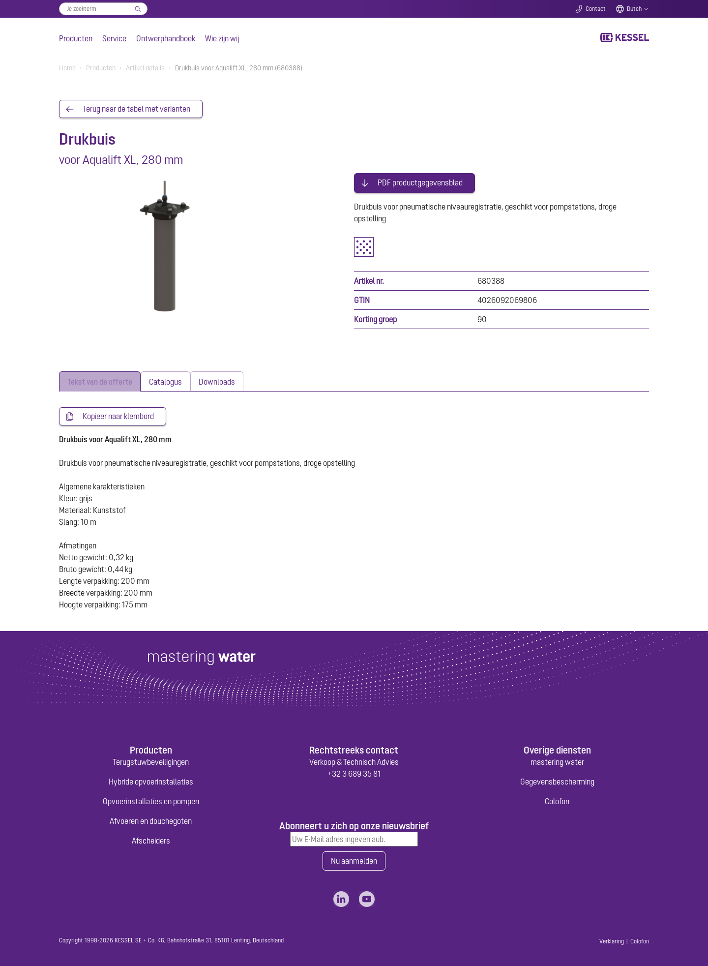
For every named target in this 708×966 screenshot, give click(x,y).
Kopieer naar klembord (118, 414)
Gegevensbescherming (557, 780)
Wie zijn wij (222, 38)
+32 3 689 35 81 (354, 772)
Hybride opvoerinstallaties (151, 780)
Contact (596, 8)
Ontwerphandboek (165, 38)
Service (114, 38)
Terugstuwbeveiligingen (151, 760)
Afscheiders (151, 839)
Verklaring (611, 940)
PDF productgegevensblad (420, 181)
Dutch (634, 8)
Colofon (557, 799)
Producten (75, 38)
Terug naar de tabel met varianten (136, 109)
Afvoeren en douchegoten (151, 819)
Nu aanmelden (354, 859)
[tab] (100, 379)
